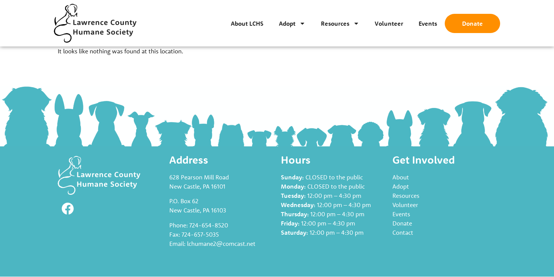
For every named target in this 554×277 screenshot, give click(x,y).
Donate (472, 23)
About (400, 177)
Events (428, 23)
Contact (402, 232)
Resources (340, 23)
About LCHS (247, 23)
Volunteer (389, 23)
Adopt (292, 23)
